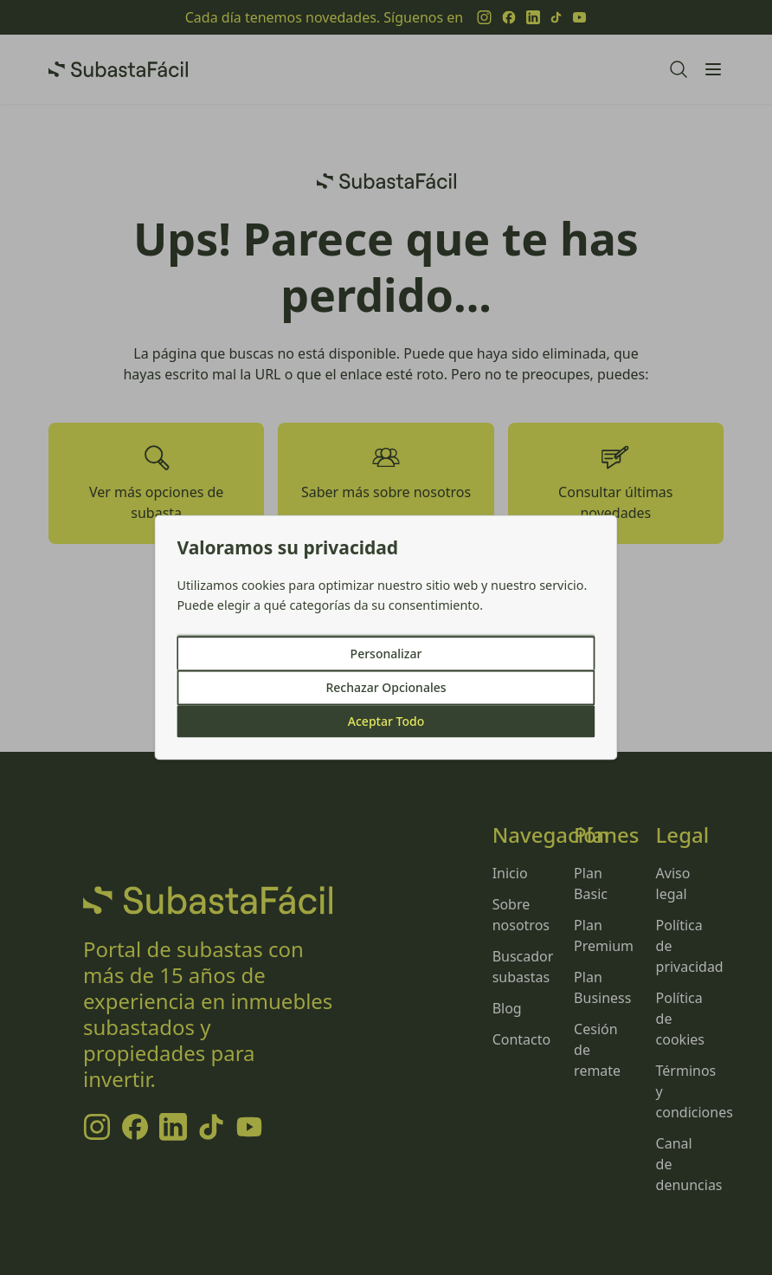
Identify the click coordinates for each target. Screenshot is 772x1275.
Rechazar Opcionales (385, 688)
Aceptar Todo (386, 722)
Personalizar (386, 654)
